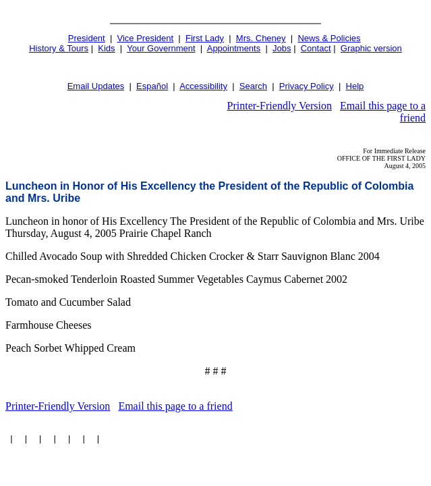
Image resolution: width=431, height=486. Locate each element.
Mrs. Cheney (261, 38)
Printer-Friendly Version (279, 105)
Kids (106, 48)
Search (253, 86)
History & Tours (58, 48)
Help (355, 86)
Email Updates (96, 86)
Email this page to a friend (175, 406)
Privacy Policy (306, 86)
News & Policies (328, 38)
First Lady (204, 38)
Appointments (234, 48)
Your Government (161, 48)
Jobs (281, 48)
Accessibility (203, 86)
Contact (316, 48)
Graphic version (371, 48)
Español (152, 86)
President (86, 38)
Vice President (145, 38)
